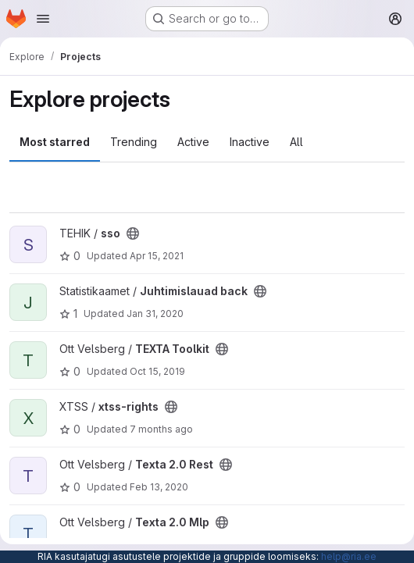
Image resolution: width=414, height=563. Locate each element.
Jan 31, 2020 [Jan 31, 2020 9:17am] (155, 313)
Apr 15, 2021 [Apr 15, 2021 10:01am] (157, 256)
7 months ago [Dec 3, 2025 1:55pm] (161, 429)
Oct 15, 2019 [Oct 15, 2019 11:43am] (157, 371)
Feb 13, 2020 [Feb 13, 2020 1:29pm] (159, 487)
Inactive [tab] (249, 141)
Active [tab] (193, 141)
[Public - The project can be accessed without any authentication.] (133, 233)
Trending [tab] (133, 141)
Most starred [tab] (55, 141)
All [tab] (296, 141)
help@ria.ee (349, 556)
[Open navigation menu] (42, 18)
